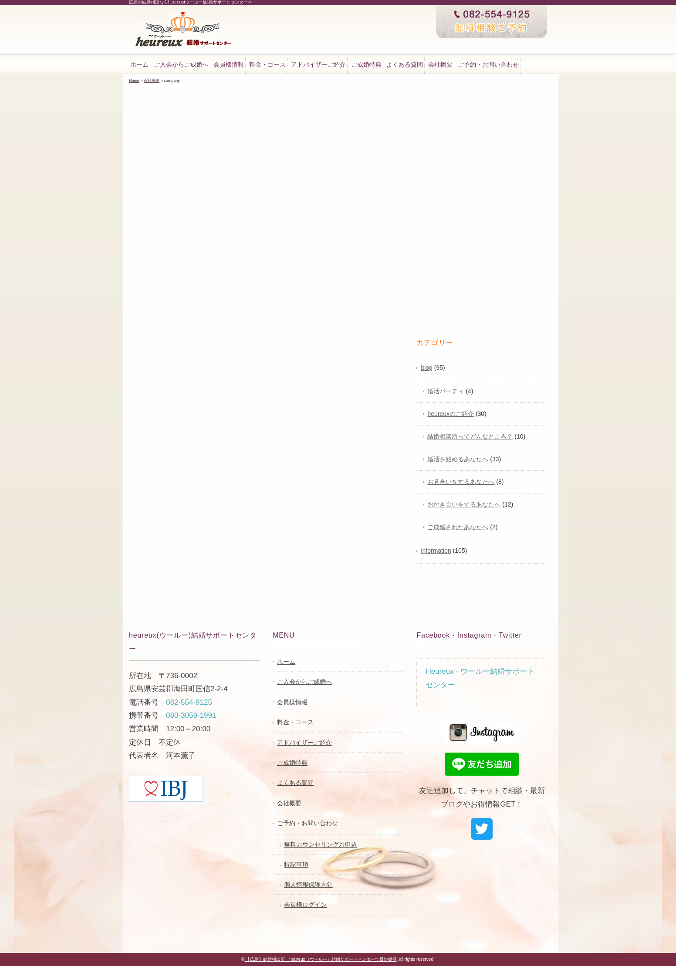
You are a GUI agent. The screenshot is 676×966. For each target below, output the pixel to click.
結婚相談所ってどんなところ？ (470, 436)
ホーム (139, 64)
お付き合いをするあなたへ (463, 504)
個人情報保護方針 (308, 884)
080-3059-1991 (191, 715)
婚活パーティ (445, 391)
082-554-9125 (189, 702)
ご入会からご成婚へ (181, 64)
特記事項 (296, 864)
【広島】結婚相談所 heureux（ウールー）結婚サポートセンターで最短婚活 (321, 959)
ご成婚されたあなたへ (457, 527)
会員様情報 (228, 64)
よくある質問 (404, 64)
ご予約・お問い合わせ (488, 64)
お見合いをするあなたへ (460, 481)
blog (426, 367)
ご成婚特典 (366, 64)
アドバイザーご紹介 (318, 64)
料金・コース (267, 64)
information (436, 550)
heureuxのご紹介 (450, 413)
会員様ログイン (305, 904)
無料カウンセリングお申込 (320, 844)
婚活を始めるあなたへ (457, 459)
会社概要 (440, 64)
